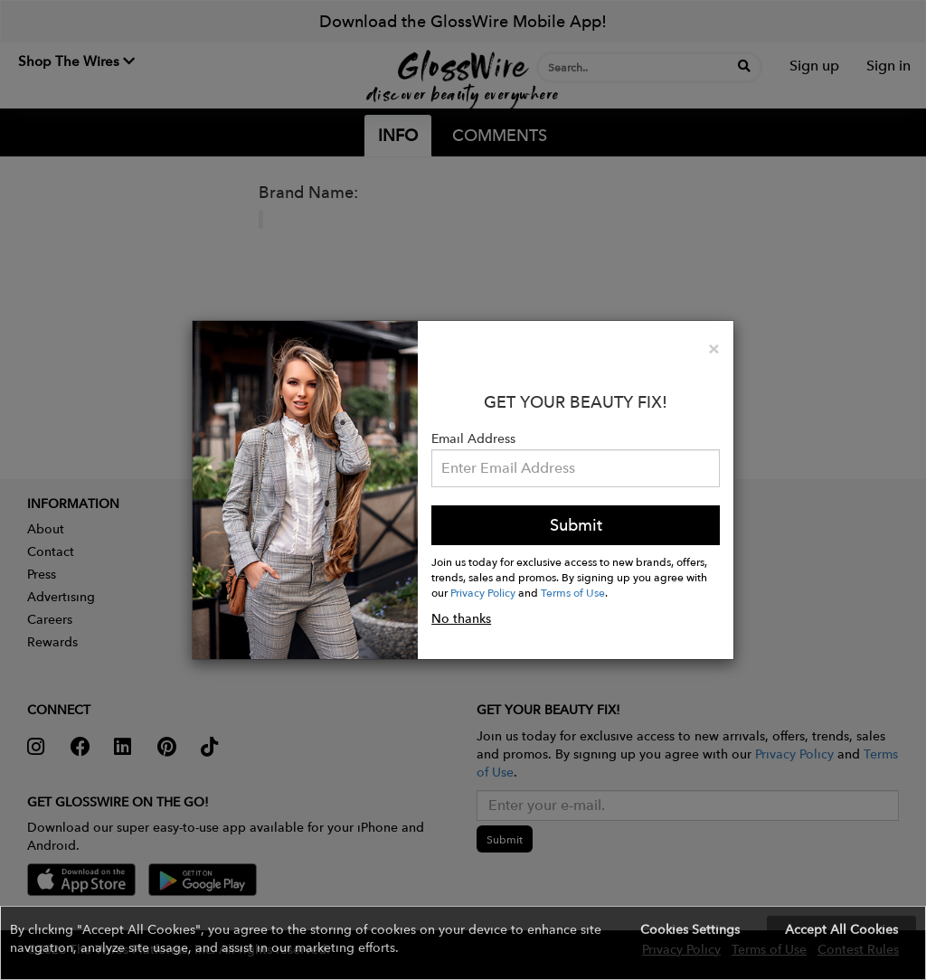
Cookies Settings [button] (690, 929)
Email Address (473, 438)
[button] (463, 943)
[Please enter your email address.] (575, 468)
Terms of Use (573, 592)
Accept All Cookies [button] (841, 929)
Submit (576, 524)
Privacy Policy (482, 592)
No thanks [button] (461, 618)
